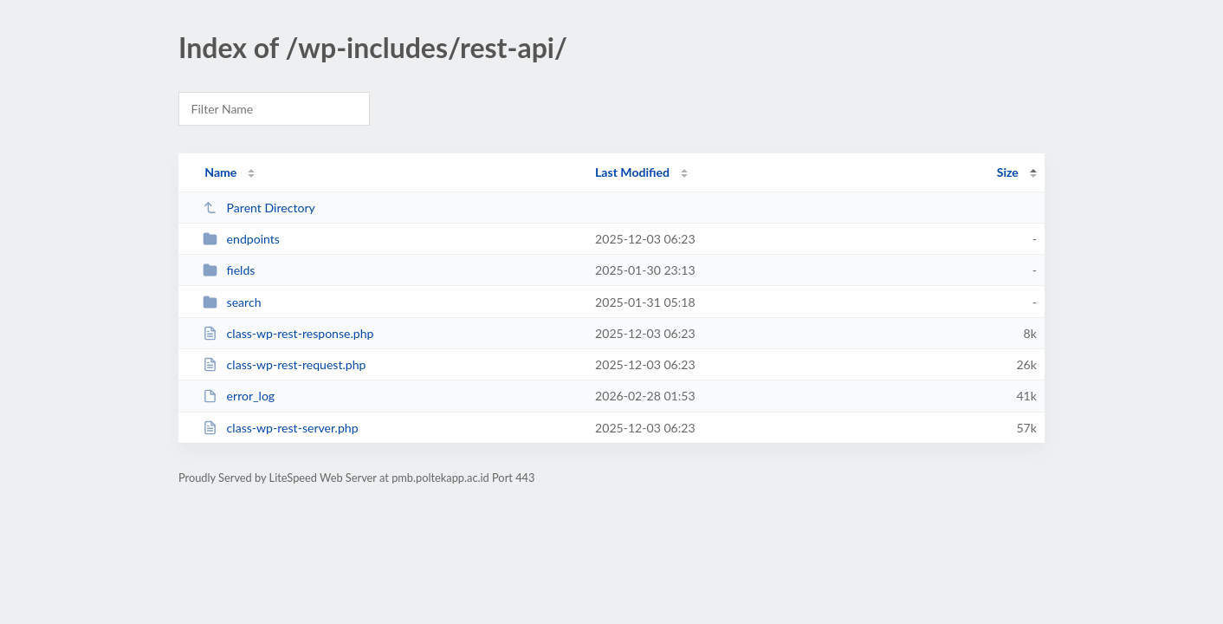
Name (220, 172)
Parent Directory (259, 207)
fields (229, 270)
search (232, 302)
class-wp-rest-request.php (284, 364)
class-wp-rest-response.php (288, 333)
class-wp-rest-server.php (280, 427)
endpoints (241, 238)
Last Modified (632, 172)
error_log (239, 395)
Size (1008, 172)
